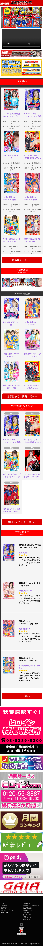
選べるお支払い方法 (7, 910)
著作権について (28, 910)
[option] (21, 17)
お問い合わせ (27, 917)
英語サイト (26, 919)
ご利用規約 (26, 903)
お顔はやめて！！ (25, 629)
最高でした (23, 553)
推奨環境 (4, 908)
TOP (2, 903)
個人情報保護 (27, 908)
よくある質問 (27, 915)
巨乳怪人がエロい (25, 591)
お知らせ (26, 912)
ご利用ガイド (5, 906)
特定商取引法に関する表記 (31, 906)
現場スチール (5, 912)
